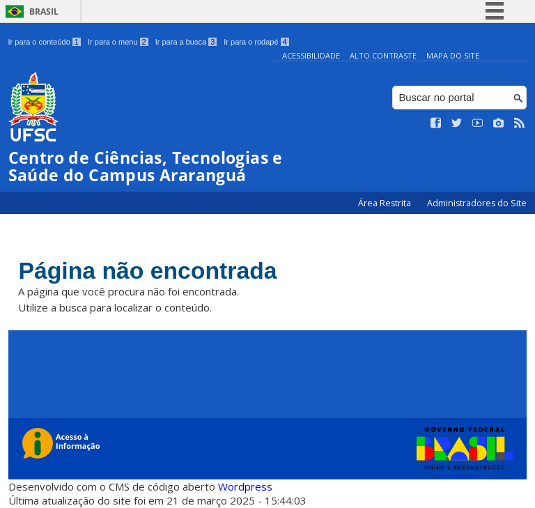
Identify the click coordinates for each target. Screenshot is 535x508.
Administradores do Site (477, 203)
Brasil (44, 11)
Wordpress (245, 487)
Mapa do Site (452, 55)
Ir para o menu (118, 42)
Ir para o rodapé (256, 42)
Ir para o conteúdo (44, 42)
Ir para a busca (186, 42)
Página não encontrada (152, 270)
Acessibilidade (311, 55)
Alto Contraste (383, 55)
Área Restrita (385, 203)
